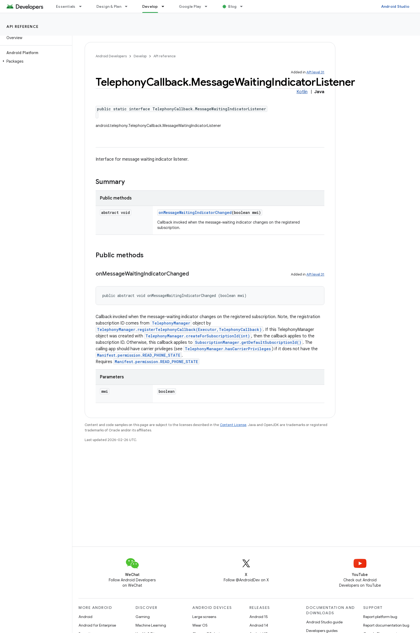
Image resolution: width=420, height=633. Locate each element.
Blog (232, 6)
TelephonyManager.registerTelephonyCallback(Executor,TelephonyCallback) (179, 329)
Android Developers (111, 56)
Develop (140, 56)
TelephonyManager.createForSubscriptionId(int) (197, 335)
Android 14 (258, 625)
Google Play (190, 6)
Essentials (66, 6)
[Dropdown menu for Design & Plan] (128, 6)
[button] (35, 61)
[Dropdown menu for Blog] (244, 6)
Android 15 (258, 616)
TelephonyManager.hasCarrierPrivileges (228, 348)
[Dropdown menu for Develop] (165, 6)
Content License (233, 425)
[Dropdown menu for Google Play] (208, 6)
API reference (22, 26)
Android (85, 616)
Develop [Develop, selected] (150, 6)
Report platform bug (380, 616)
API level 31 (315, 72)
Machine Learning (151, 625)
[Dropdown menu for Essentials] (83, 6)
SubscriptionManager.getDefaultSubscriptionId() (248, 342)
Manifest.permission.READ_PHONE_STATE (138, 355)
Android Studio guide (324, 622)
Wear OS (200, 625)
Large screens (204, 616)
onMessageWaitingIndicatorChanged (195, 212)
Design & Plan (108, 6)
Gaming (143, 616)
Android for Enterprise (97, 625)
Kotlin (302, 92)
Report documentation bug (386, 625)
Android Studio (395, 6)
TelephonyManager (171, 323)
